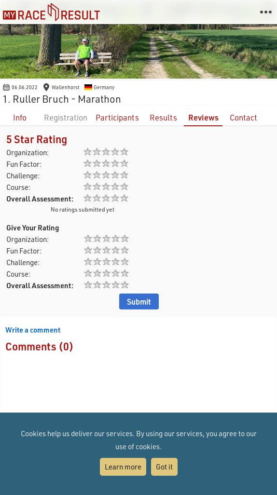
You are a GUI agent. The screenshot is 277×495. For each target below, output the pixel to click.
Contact (243, 117)
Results (163, 117)
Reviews (203, 117)
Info (20, 117)
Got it (164, 466)
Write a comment (32, 329)
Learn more (123, 466)
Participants (117, 117)
